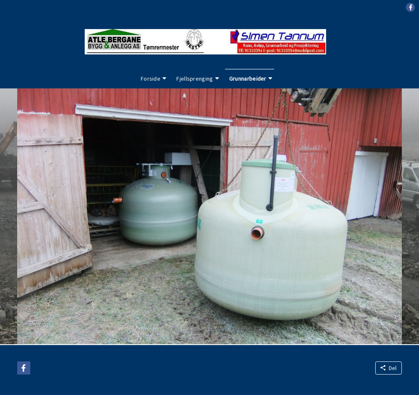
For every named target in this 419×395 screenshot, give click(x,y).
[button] (410, 7)
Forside (150, 78)
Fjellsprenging (194, 78)
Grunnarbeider (247, 78)
